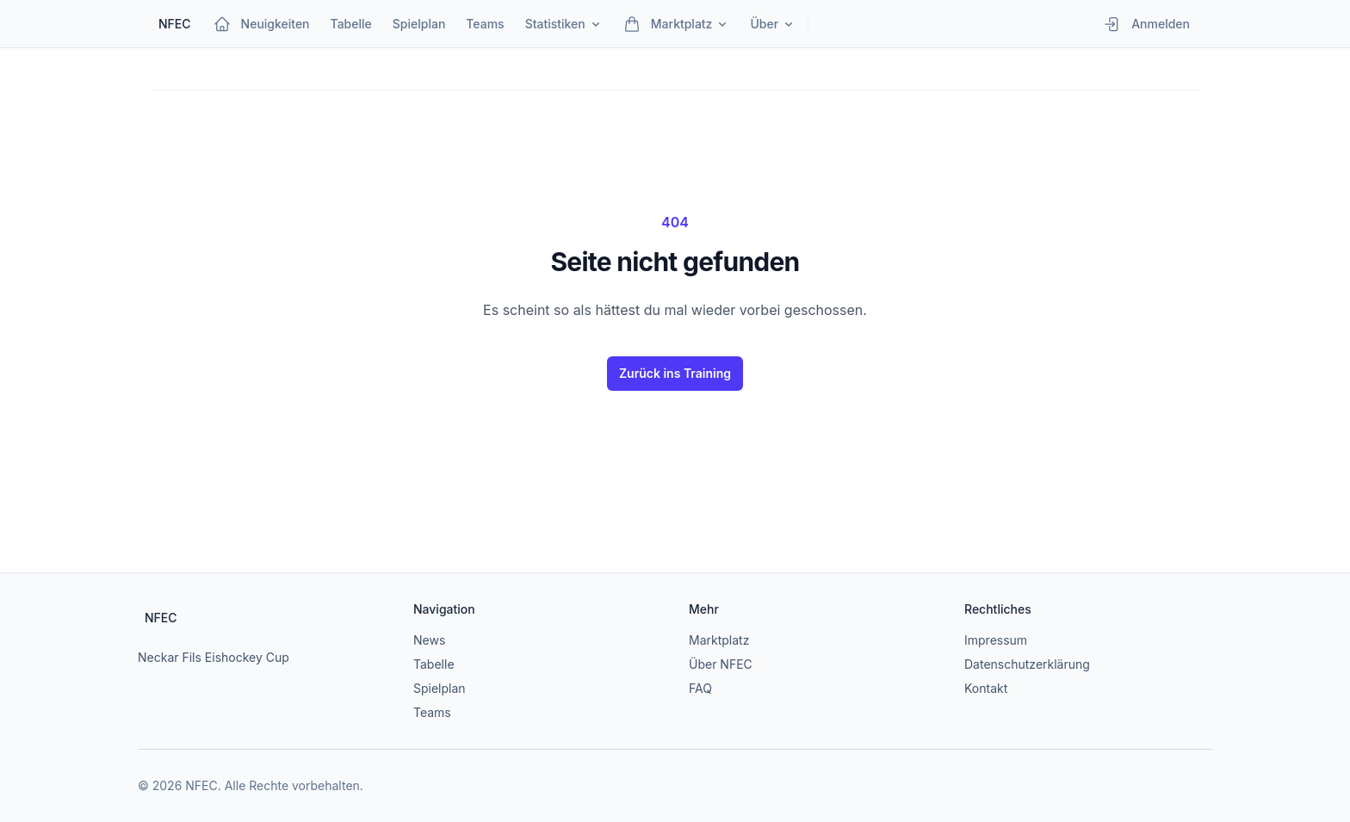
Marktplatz (719, 640)
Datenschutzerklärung (1027, 664)
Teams (432, 712)
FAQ (700, 688)
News (429, 640)
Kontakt (985, 688)
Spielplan (439, 688)
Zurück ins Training (675, 373)
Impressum (995, 640)
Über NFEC (720, 664)
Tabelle (434, 664)
